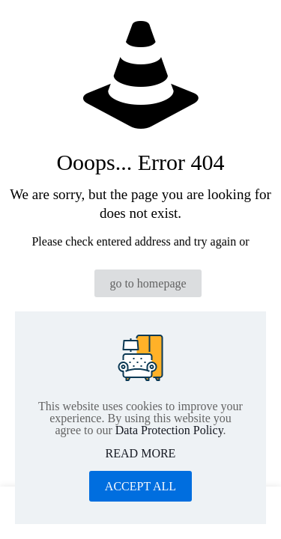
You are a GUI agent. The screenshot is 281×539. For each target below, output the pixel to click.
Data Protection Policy (169, 430)
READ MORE (141, 454)
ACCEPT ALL (140, 486)
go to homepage (147, 283)
